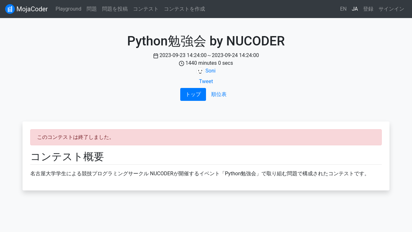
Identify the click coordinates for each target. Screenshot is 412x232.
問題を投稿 (115, 9)
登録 (368, 9)
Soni (210, 71)
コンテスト (146, 9)
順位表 (219, 94)
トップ (193, 94)
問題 (92, 9)
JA (355, 9)
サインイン (391, 9)
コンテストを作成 (184, 9)
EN (343, 9)
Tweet (206, 81)
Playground (68, 9)
